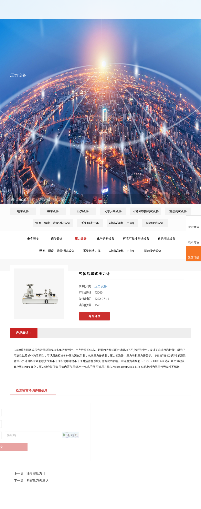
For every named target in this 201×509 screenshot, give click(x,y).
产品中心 (84, 9)
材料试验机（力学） (122, 223)
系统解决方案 (90, 223)
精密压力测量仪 (37, 472)
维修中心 (100, 9)
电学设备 (23, 211)
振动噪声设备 (155, 223)
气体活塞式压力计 (94, 278)
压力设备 (60, 203)
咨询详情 (94, 320)
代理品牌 (68, 9)
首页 (22, 9)
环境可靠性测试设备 (145, 211)
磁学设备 (53, 211)
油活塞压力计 (35, 465)
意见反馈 (131, 9)
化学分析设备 (113, 211)
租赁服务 (116, 9)
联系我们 (147, 9)
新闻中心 (53, 9)
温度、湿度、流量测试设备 (53, 223)
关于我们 (37, 9)
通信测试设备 (178, 211)
